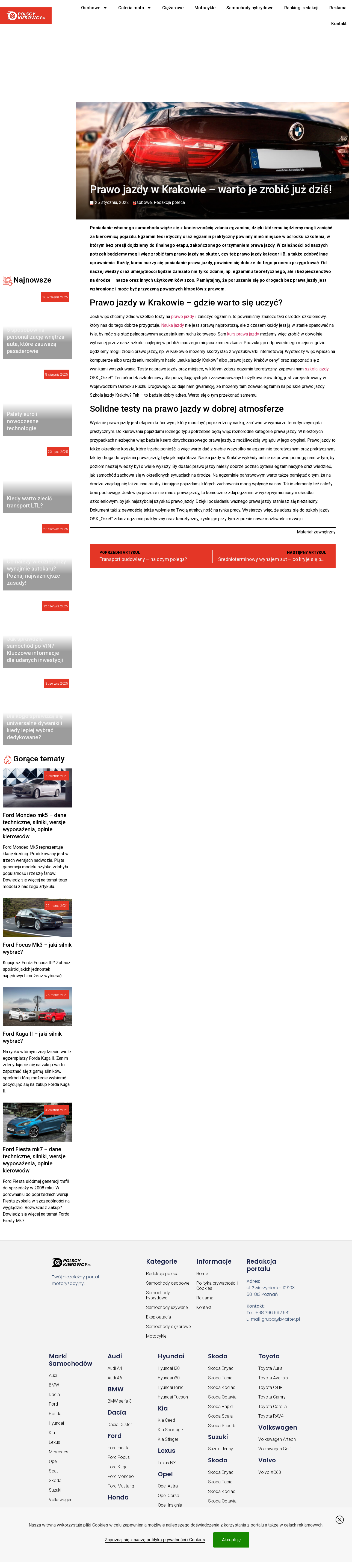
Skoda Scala (220, 1416)
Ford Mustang (121, 1486)
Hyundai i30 (169, 1377)
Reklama (338, 7)
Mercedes (58, 1451)
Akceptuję (231, 1539)
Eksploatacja (158, 1317)
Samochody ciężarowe (168, 1326)
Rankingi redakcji (301, 7)
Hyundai (56, 1423)
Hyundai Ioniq (171, 1387)
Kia (52, 1432)
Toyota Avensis (273, 1377)
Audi (53, 1375)
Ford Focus (119, 1457)
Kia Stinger (168, 1439)
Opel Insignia (170, 1505)
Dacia (54, 1394)
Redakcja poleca (169, 202)
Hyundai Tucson (173, 1397)
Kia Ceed (166, 1420)
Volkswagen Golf (274, 1448)
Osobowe (94, 8)
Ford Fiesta (118, 1447)
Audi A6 (115, 1377)
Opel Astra (168, 1486)
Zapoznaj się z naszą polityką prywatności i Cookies (155, 1539)
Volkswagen (60, 1499)
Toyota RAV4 (270, 1416)
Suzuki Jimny (220, 1448)
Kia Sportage (170, 1429)
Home (202, 1273)
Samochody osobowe (168, 1283)
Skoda (55, 1480)
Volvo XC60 (269, 1472)
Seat (53, 1471)
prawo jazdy (182, 316)
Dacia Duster (120, 1424)
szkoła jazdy (317, 369)
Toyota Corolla (272, 1406)
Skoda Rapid (220, 1406)
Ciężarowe (173, 7)
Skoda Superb (221, 1425)
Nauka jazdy (172, 325)
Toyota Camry (272, 1397)
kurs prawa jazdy (243, 334)
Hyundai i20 (169, 1368)
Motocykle (204, 7)
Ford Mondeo (121, 1476)
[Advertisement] (169, 57)
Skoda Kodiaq (221, 1387)
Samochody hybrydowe (249, 7)
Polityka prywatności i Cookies (217, 1286)
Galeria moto (134, 8)
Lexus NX (167, 1462)
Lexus (54, 1442)
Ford (53, 1404)
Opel (53, 1461)
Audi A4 (115, 1368)
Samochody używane (167, 1307)
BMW (54, 1385)
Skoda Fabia (220, 1377)
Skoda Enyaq (220, 1368)
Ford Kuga (118, 1466)
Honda (55, 1413)
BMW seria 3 (120, 1401)
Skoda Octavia (222, 1397)
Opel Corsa (168, 1495)
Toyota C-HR (270, 1387)
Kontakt (339, 23)
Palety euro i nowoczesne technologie (23, 421)
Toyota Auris (270, 1368)
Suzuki (55, 1490)
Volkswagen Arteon (277, 1439)
